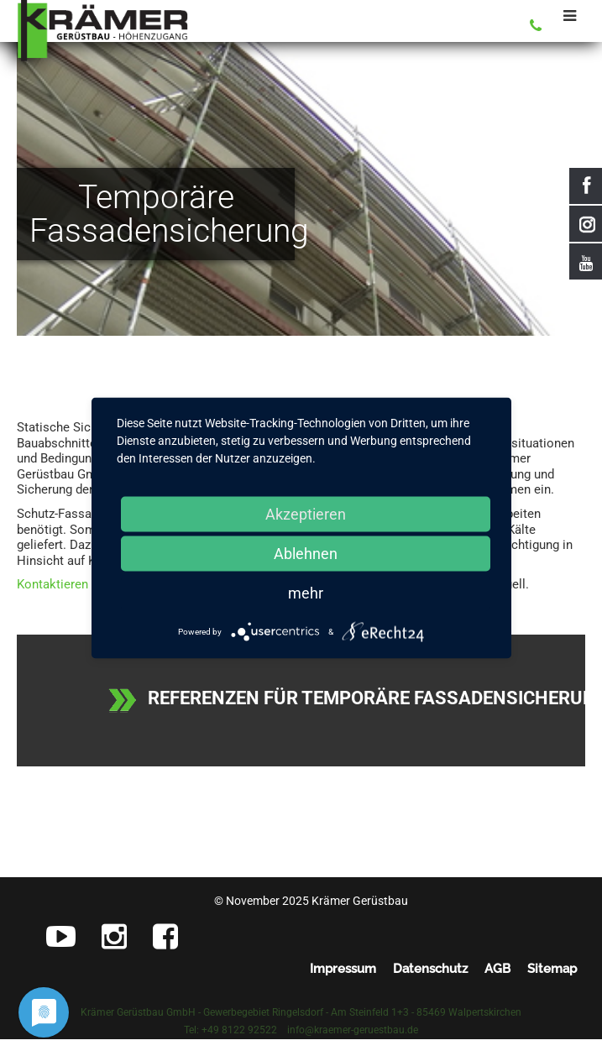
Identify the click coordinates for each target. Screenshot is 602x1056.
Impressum (343, 968)
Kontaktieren (52, 584)
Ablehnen (306, 553)
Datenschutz (430, 968)
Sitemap (552, 968)
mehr (305, 593)
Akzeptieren (305, 514)
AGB (497, 968)
